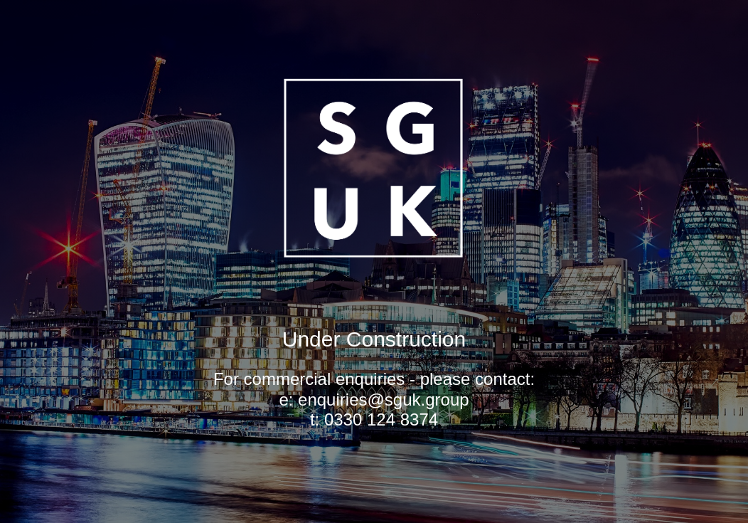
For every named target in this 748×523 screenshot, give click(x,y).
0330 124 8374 (381, 419)
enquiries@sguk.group (383, 399)
